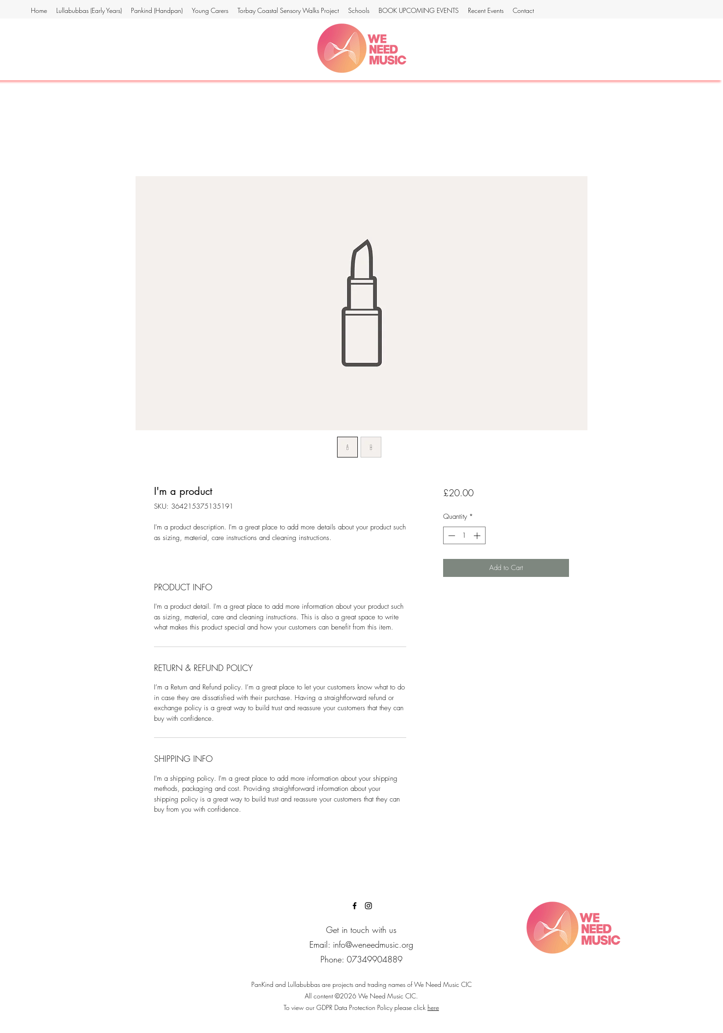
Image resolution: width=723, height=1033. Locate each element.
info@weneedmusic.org (373, 944)
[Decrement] (450, 535)
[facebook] (354, 905)
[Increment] (478, 535)
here (433, 1007)
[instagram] (368, 905)
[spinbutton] (464, 535)
